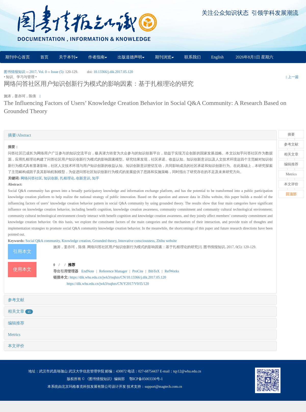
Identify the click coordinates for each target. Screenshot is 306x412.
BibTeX (154, 271)
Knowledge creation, (77, 241)
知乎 (95, 178)
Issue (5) (57, 72)
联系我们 (192, 57)
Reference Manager (113, 271)
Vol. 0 (42, 72)
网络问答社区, (32, 178)
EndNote (87, 271)
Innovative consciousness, (137, 241)
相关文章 (20, 311)
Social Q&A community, (44, 241)
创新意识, (84, 178)
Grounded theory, (105, 241)
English (217, 57)
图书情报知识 (14, 72)
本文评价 (16, 346)
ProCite (137, 271)
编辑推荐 (16, 323)
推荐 (71, 265)
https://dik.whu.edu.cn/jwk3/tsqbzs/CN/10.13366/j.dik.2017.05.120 (118, 277)
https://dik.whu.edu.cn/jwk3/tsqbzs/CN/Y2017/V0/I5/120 (108, 284)
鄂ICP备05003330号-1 (146, 379)
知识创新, (52, 178)
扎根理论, (68, 178)
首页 (44, 57)
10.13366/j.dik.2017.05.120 (113, 72)
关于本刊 (68, 57)
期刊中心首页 (17, 57)
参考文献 (16, 300)
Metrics (14, 334)
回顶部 (291, 194)
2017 (32, 72)
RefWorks (172, 271)
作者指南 (97, 57)
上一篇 (292, 77)
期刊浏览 (164, 57)
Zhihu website (166, 241)
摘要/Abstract (19, 135)
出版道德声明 (131, 57)
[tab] (140, 135)
